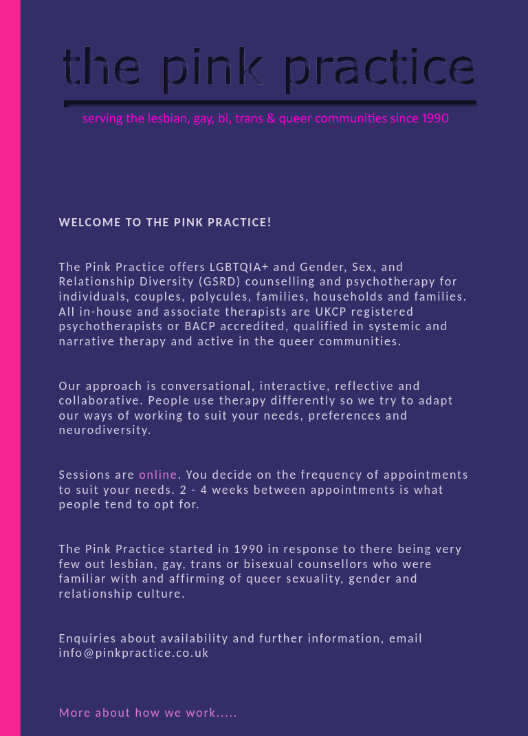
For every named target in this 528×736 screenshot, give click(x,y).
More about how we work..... (149, 712)
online (158, 474)
